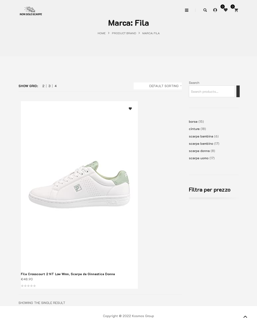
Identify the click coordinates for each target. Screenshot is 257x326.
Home (102, 33)
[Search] (238, 91)
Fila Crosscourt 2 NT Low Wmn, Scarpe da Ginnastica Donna (68, 274)
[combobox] (158, 85)
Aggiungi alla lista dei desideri (130, 109)
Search (194, 82)
